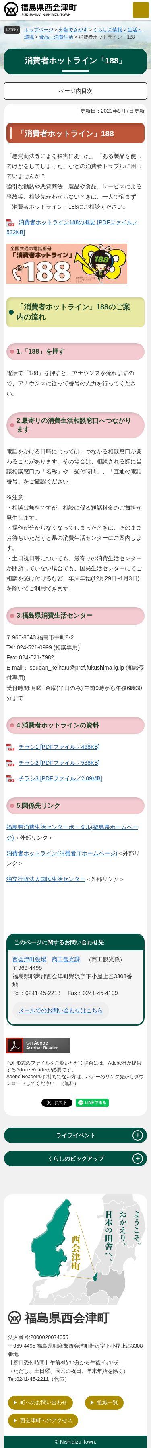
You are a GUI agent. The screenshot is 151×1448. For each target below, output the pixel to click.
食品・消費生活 (56, 37)
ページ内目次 (76, 91)
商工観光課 (66, 959)
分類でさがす (73, 30)
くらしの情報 (107, 30)
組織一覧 (107, 1402)
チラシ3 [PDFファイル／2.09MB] (60, 778)
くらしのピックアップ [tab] (95, 1158)
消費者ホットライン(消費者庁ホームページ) (61, 853)
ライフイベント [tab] (99, 1135)
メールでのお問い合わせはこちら (61, 1010)
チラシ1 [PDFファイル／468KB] (59, 746)
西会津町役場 (29, 959)
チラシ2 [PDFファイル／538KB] (59, 763)
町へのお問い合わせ (43, 1402)
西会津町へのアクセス (46, 1420)
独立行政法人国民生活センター (45, 879)
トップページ (38, 30)
